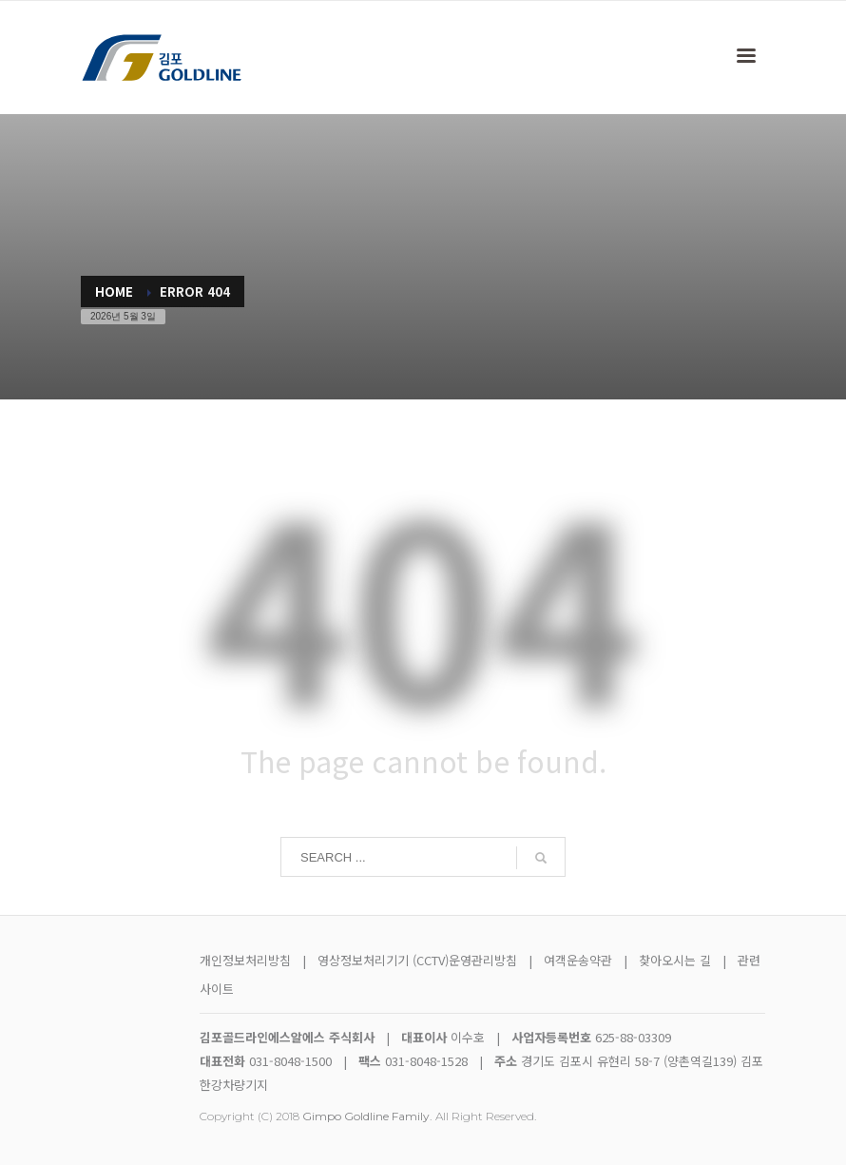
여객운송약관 (578, 960)
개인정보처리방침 (245, 960)
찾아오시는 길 (677, 960)
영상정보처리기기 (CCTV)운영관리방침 (417, 960)
